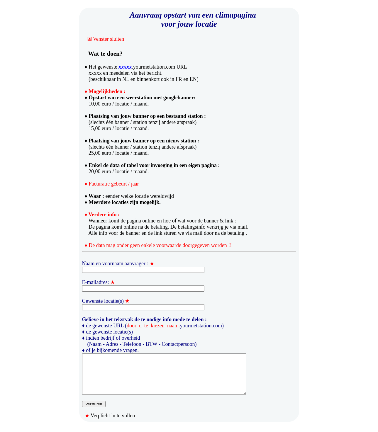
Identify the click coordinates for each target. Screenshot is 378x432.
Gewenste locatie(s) (103, 301)
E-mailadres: (95, 282)
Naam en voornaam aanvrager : (115, 263)
